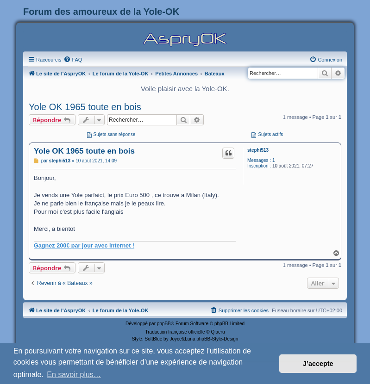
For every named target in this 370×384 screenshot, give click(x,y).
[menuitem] (72, 59)
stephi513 (258, 150)
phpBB (164, 323)
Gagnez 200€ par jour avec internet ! (84, 245)
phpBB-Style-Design (217, 338)
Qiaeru (218, 331)
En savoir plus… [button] (74, 374)
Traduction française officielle (175, 331)
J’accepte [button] (318, 363)
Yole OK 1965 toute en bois (85, 107)
